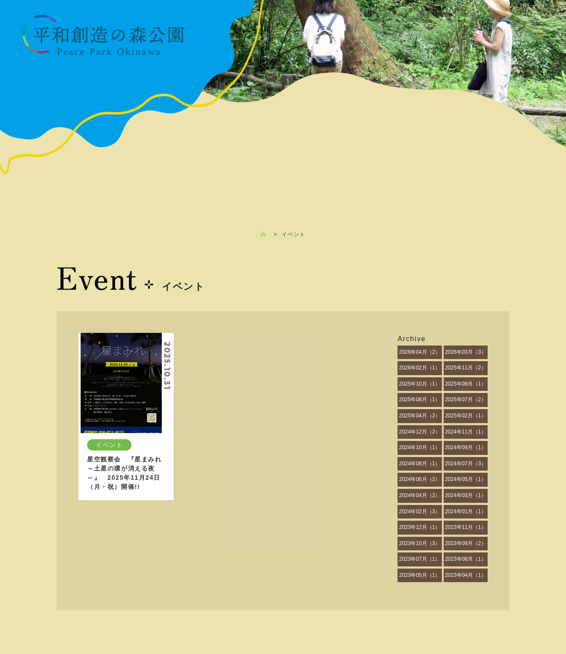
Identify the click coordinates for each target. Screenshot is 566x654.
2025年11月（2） (465, 368)
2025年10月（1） (419, 384)
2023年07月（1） (419, 559)
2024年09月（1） (465, 447)
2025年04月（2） (419, 416)
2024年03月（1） (465, 495)
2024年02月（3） (419, 511)
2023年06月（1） (465, 559)
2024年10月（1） (419, 447)
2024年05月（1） (465, 479)
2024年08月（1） (419, 464)
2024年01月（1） (465, 511)
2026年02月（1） (419, 368)
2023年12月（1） (419, 527)
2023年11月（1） (465, 527)
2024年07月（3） (465, 464)
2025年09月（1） (465, 384)
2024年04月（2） (419, 495)
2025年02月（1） (465, 416)
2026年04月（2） (419, 352)
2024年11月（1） (465, 432)
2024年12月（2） (419, 432)
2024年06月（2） (419, 479)
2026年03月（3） (465, 352)
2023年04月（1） (465, 575)
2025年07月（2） (465, 399)
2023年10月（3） (419, 543)
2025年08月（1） (419, 399)
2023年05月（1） (419, 575)
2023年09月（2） (465, 543)
